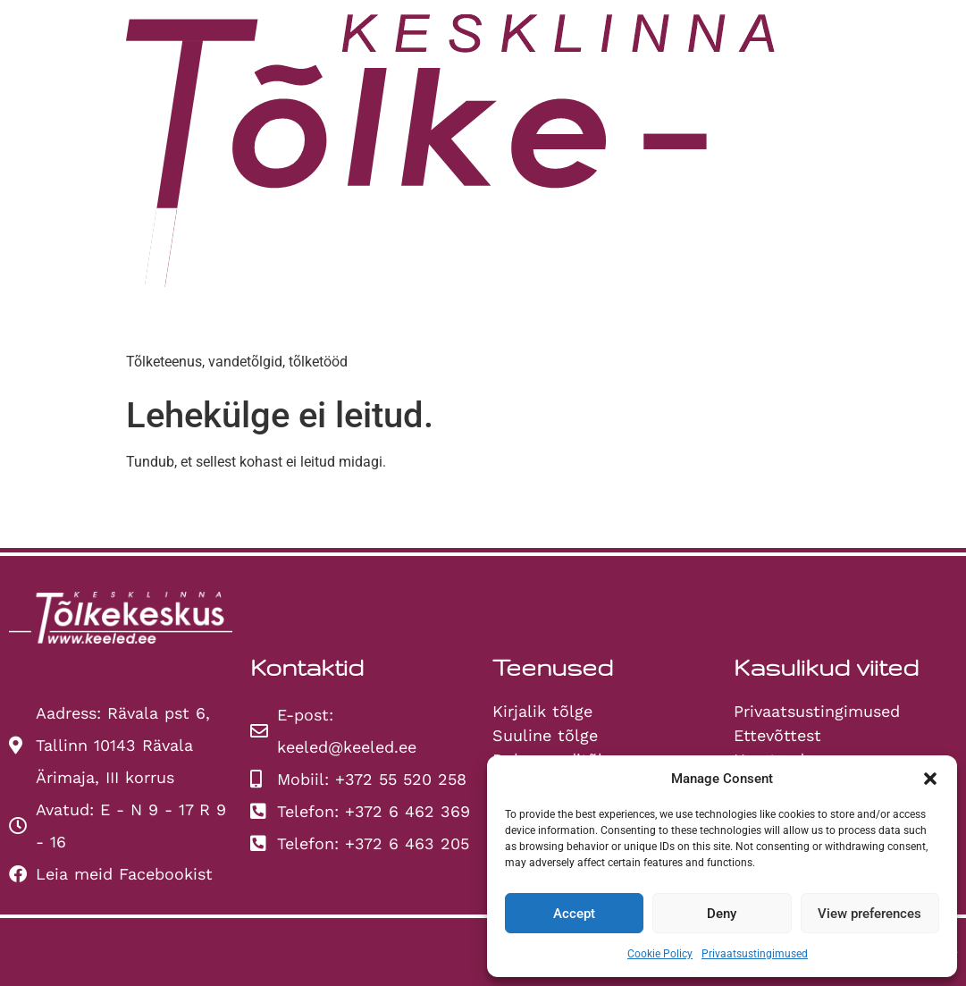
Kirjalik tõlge (542, 711)
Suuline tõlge (545, 735)
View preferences (869, 914)
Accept (574, 914)
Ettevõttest (777, 735)
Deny (721, 914)
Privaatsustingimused (754, 954)
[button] (930, 779)
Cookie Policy (660, 954)
